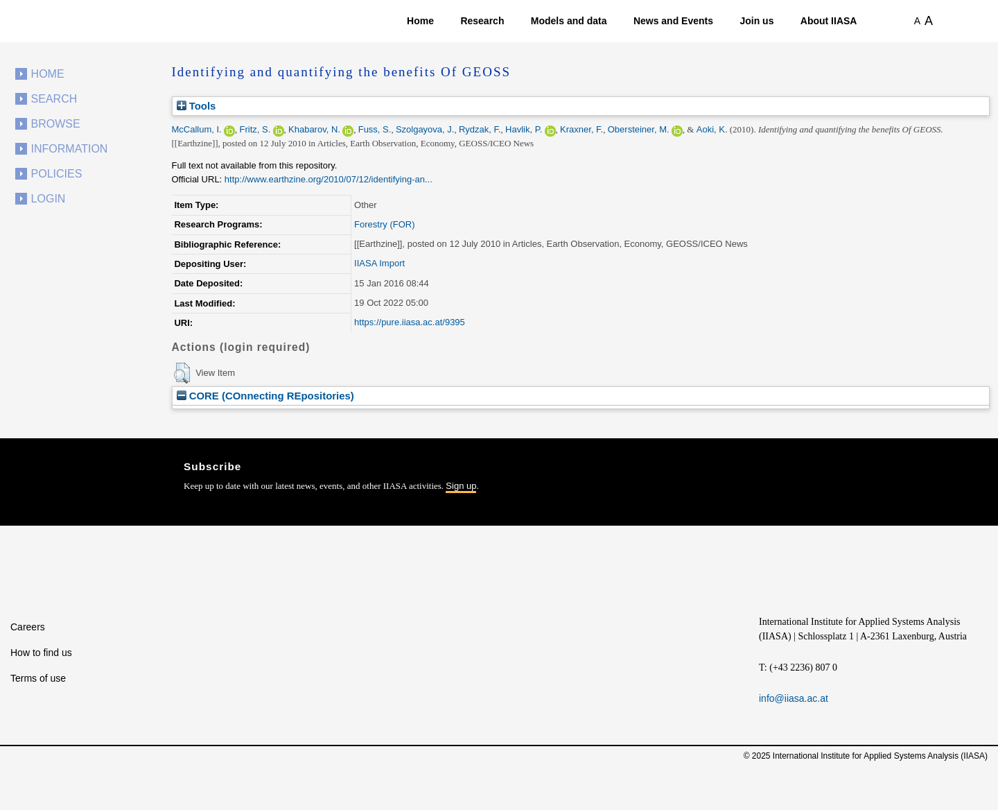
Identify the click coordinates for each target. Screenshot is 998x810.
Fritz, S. (254, 129)
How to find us (41, 652)
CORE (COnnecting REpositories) (265, 396)
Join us (756, 20)
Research (482, 20)
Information (69, 149)
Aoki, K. (712, 129)
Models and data (569, 20)
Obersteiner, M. (638, 129)
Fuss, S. (375, 129)
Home (420, 20)
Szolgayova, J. (425, 129)
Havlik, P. (523, 129)
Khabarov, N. (314, 129)
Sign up (461, 486)
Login (48, 199)
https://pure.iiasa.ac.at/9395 (409, 322)
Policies (56, 174)
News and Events (673, 20)
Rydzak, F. (480, 129)
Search (54, 99)
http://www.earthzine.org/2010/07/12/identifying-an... (328, 179)
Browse (55, 124)
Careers (27, 626)
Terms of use (38, 678)
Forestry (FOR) (384, 224)
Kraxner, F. (581, 129)
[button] (182, 373)
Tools (196, 106)
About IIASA (828, 20)
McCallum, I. (197, 129)
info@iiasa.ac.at (793, 698)
